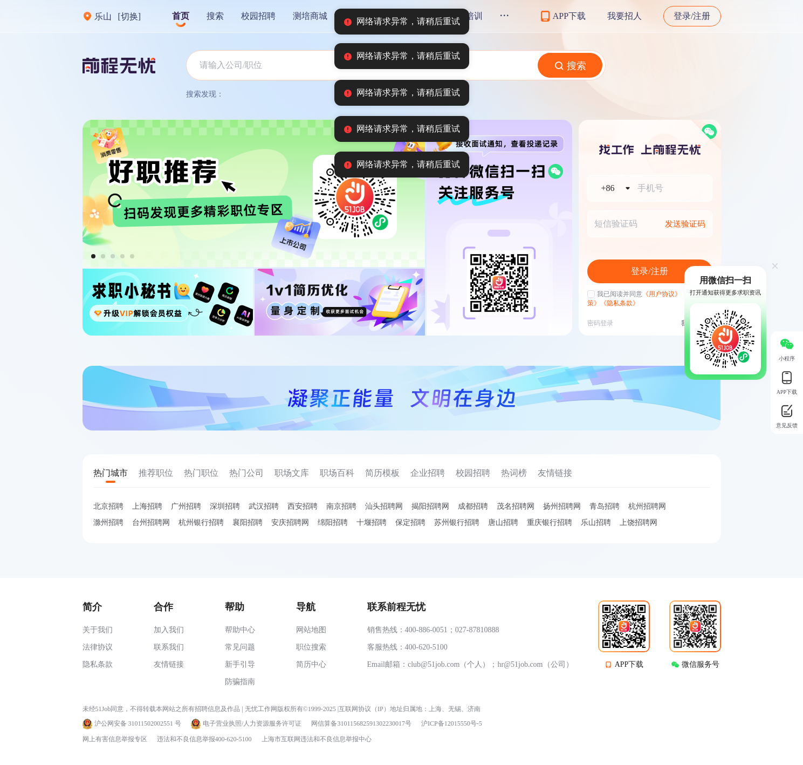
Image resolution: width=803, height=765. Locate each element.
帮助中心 (240, 630)
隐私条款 (98, 664)
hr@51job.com (520, 664)
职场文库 (291, 472)
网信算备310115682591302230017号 (361, 723)
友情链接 (555, 472)
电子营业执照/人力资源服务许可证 (252, 723)
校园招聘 (258, 16)
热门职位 (201, 472)
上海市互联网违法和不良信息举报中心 (317, 739)
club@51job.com (434, 664)
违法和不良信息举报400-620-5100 (204, 739)
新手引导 (240, 664)
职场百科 (337, 472)
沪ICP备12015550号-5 (451, 723)
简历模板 (382, 472)
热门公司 (246, 472)
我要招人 (624, 16)
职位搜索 (311, 647)
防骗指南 (240, 682)
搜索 (215, 16)
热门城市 (110, 472)
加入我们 (169, 630)
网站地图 (311, 630)
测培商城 (310, 16)
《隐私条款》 (619, 303)
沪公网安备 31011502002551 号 (138, 723)
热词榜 (514, 472)
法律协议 (98, 647)
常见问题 (240, 647)
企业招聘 (427, 472)
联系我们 (169, 647)
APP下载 (629, 664)
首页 (180, 16)
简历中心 (311, 664)
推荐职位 (156, 472)
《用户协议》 (661, 294)
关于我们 (98, 630)
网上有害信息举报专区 (115, 739)
